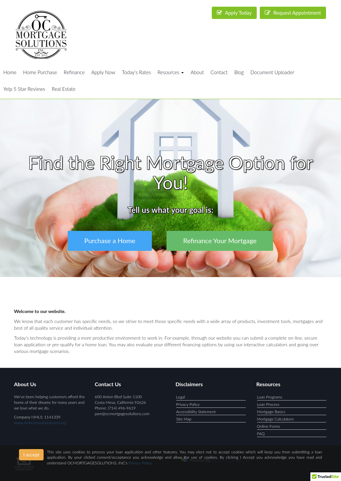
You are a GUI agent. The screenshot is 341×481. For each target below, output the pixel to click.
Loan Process (268, 404)
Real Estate (64, 89)
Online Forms (268, 426)
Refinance (74, 72)
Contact (218, 72)
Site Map (183, 418)
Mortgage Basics (271, 411)
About (197, 72)
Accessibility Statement (196, 411)
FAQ (261, 433)
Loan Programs (269, 397)
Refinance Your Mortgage (220, 240)
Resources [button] (171, 72)
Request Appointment (293, 13)
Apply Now (103, 72)
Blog (239, 72)
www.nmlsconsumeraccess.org (40, 422)
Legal (180, 397)
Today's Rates (136, 72)
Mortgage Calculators (275, 418)
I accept (31, 454)
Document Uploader (272, 72)
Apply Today (234, 13)
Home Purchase (40, 72)
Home (9, 72)
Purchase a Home (110, 240)
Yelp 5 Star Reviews (24, 89)
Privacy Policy (187, 404)
